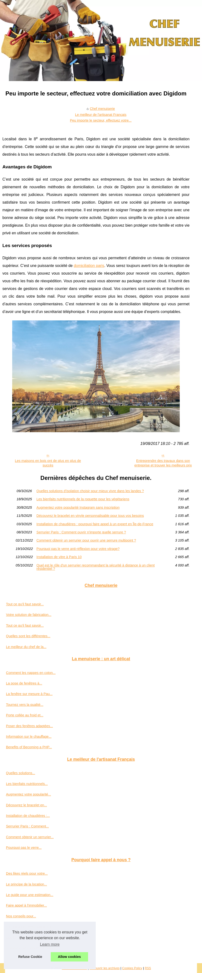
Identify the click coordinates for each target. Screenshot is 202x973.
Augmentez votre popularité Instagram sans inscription (77, 507)
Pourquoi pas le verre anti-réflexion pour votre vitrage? (77, 548)
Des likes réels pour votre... (27, 873)
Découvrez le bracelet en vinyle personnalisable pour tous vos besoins (90, 515)
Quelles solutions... (20, 773)
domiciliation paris (89, 266)
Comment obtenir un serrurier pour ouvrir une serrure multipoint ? (86, 540)
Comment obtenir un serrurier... (30, 837)
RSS (148, 968)
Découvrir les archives (105, 968)
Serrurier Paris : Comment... (27, 826)
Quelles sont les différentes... (28, 636)
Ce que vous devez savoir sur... (30, 927)
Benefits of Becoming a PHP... (29, 747)
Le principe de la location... (26, 884)
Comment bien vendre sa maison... (32, 948)
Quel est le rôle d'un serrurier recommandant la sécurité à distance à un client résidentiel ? (95, 567)
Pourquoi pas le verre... (24, 847)
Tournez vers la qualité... (24, 705)
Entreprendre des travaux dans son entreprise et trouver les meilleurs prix (163, 463)
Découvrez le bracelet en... (26, 805)
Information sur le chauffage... (28, 736)
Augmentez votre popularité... (28, 794)
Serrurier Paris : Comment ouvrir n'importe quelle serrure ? (81, 532)
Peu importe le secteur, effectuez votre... (100, 120)
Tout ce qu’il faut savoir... (25, 604)
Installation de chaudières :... (28, 816)
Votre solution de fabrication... (28, 615)
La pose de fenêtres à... (24, 683)
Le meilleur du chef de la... (26, 647)
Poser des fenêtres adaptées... (29, 726)
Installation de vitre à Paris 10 (59, 557)
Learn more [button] (50, 944)
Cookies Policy (132, 968)
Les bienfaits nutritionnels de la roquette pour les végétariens (82, 499)
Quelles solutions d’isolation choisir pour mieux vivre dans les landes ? (90, 491)
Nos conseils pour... (21, 916)
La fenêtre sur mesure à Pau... (29, 694)
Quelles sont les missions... (27, 937)
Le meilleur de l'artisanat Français (101, 115)
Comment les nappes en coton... (31, 673)
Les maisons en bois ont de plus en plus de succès (48, 463)
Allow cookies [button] (69, 957)
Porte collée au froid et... (24, 715)
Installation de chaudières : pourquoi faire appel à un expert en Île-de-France (94, 524)
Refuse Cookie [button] (30, 957)
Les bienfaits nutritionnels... (27, 784)
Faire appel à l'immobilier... (26, 905)
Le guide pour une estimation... (29, 895)
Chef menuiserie (102, 109)
